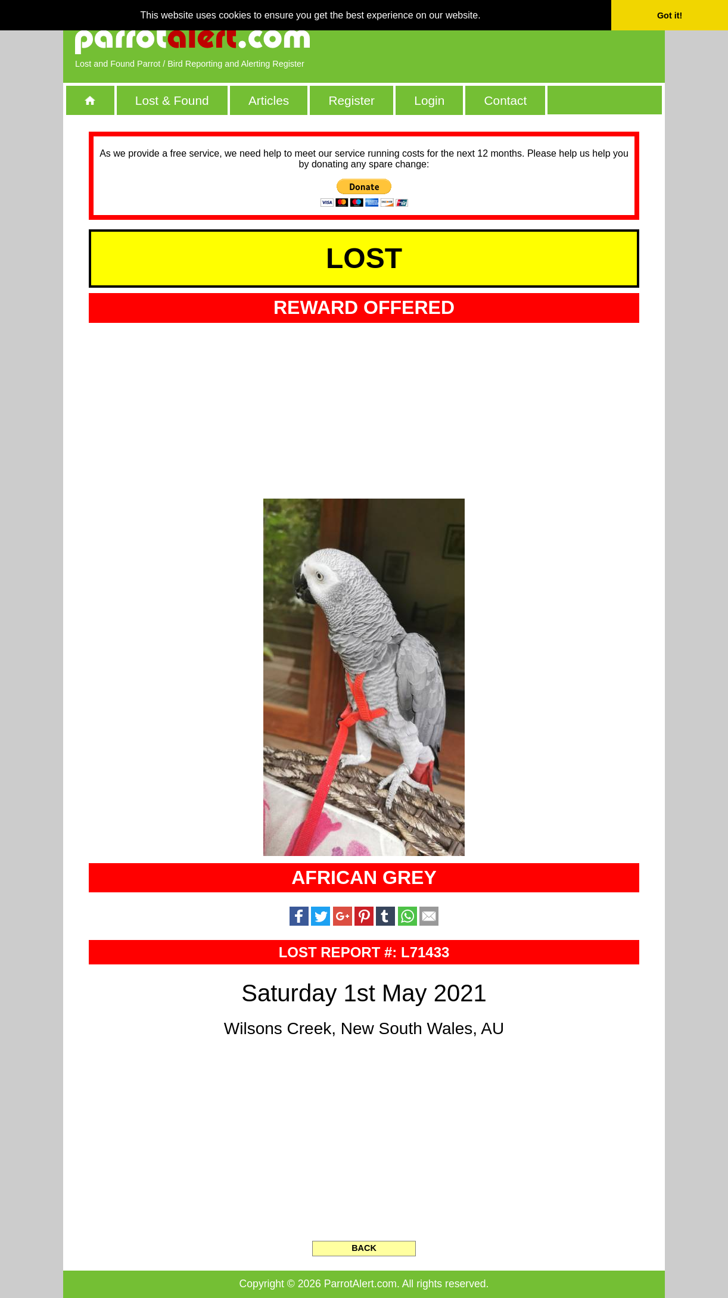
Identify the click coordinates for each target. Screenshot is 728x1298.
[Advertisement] (516, 39)
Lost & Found (172, 100)
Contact (505, 100)
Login (429, 100)
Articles (268, 100)
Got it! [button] (669, 15)
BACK (364, 1248)
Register (351, 100)
